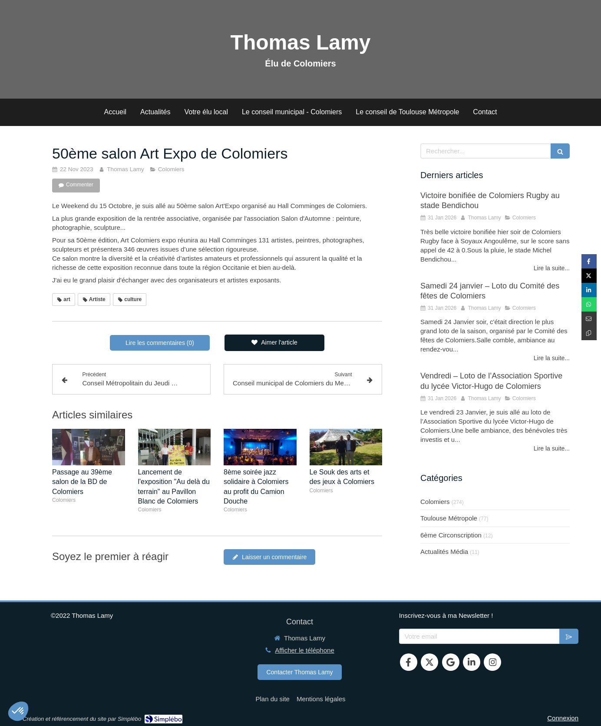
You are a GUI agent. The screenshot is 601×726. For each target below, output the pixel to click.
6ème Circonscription (451, 535)
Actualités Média (444, 551)
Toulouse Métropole (448, 518)
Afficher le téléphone (304, 650)
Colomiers (435, 501)
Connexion (562, 718)
